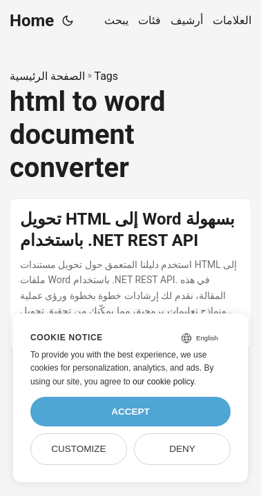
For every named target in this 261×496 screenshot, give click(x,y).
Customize (78, 449)
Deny (182, 449)
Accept (130, 411)
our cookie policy (163, 381)
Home (32, 20)
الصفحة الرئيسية (47, 76)
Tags (106, 76)
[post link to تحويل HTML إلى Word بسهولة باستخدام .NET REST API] (130, 274)
